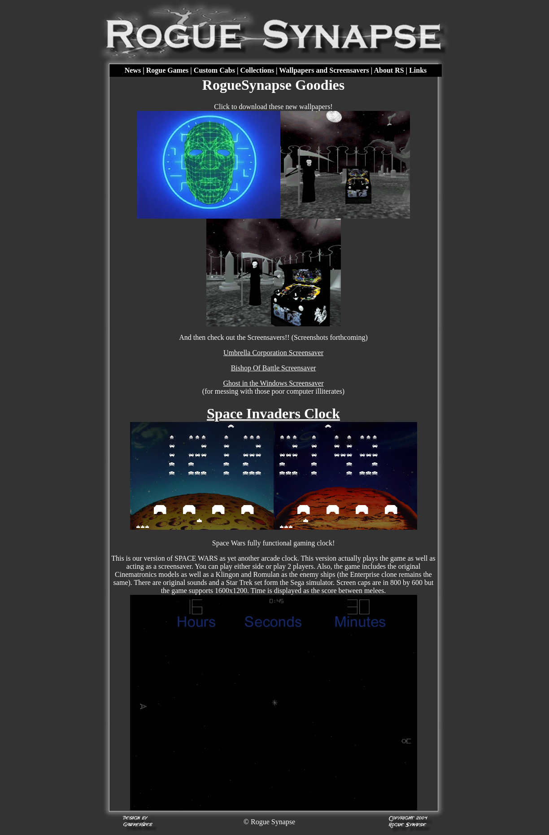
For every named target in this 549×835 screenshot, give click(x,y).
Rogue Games (167, 70)
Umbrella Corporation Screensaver (273, 352)
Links (418, 70)
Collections (257, 70)
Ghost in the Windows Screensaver (273, 383)
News (133, 70)
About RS (389, 70)
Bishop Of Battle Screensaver (273, 368)
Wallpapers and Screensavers (324, 70)
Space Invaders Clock (273, 413)
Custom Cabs (214, 70)
